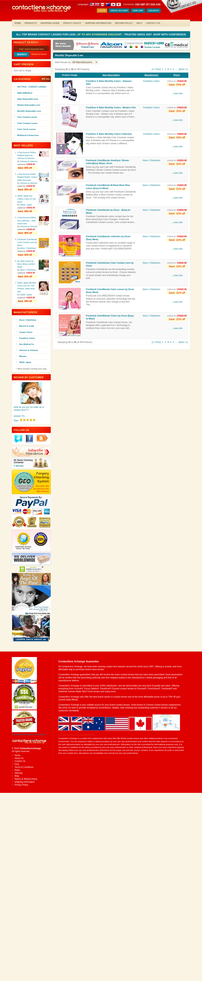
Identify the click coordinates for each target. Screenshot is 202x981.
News (17, 770)
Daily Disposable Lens (27, 99)
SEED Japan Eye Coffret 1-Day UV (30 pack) (26, 199)
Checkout (153, 10)
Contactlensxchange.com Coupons (29, 734)
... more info (177, 93)
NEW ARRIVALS (24, 93)
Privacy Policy (72, 23)
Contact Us (153, 23)
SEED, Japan (26, 205)
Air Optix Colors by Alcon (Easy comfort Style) (26, 264)
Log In (102, 10)
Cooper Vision (25, 332)
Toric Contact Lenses (27, 117)
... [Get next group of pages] (176, 69)
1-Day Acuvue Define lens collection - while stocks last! (26, 220)
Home (17, 23)
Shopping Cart (137, 10)
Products (31, 23)
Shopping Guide (50, 23)
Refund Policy (124, 23)
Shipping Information (98, 23)
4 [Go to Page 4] (170, 69)
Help (139, 23)
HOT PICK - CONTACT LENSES (31, 87)
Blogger (42, 438)
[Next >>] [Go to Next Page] (183, 69)
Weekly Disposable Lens (28, 105)
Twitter (18, 439)
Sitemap (19, 773)
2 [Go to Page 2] (165, 69)
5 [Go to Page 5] (173, 69)
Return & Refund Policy (26, 779)
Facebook (29, 439)
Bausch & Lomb (26, 326)
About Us (19, 758)
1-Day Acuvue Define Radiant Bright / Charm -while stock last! (27, 177)
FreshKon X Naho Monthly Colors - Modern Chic (111, 107)
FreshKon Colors (151, 81)
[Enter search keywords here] (31, 48)
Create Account (119, 10)
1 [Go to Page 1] (162, 69)
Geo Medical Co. (26, 344)
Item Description (111, 75)
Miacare (22, 356)
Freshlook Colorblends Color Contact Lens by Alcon (27, 242)
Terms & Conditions (24, 767)
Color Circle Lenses (26, 129)
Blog (17, 776)
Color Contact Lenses (27, 123)
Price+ (176, 75)
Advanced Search (39, 54)
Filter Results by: (63, 62)
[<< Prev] (156, 69)
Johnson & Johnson (28, 161)
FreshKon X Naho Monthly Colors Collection (109, 134)
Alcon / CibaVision (151, 160)
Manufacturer (151, 75)
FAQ (17, 764)
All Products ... (44, 79)
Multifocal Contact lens (28, 135)
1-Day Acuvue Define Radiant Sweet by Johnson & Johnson (26, 155)
